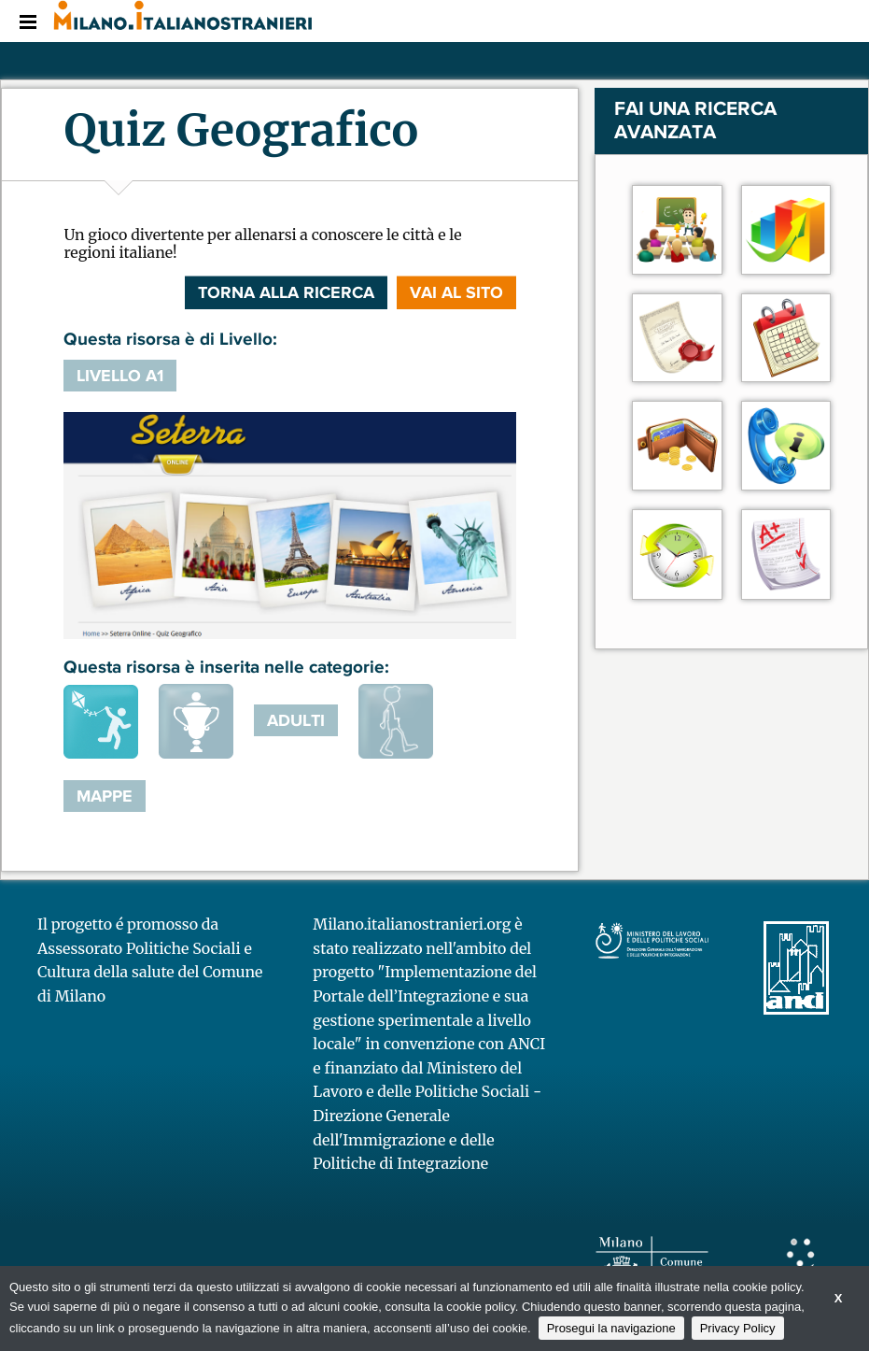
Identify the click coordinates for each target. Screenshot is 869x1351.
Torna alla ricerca (286, 292)
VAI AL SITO (456, 292)
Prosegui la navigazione (611, 1328)
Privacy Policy (738, 1328)
